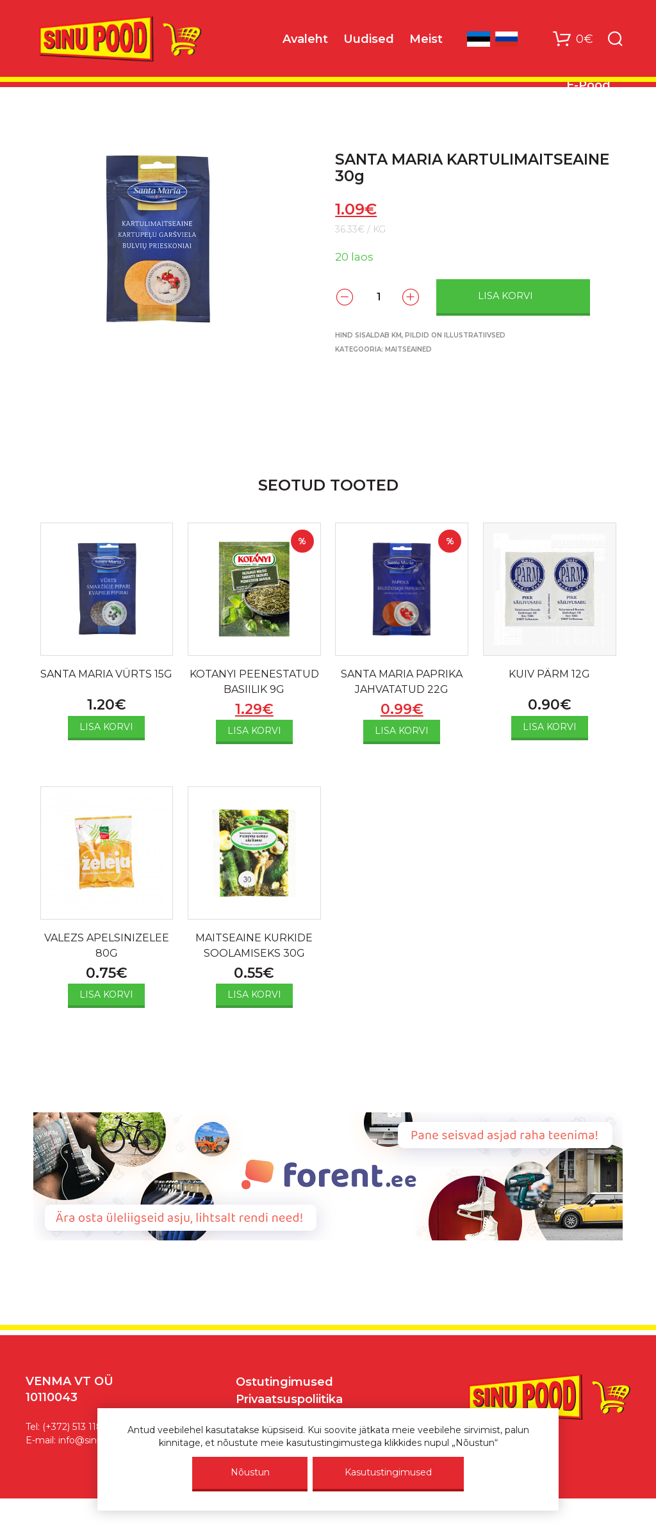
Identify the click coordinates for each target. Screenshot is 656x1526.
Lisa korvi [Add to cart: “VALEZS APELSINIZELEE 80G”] (106, 994)
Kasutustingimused (388, 1472)
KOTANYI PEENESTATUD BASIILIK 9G (254, 681)
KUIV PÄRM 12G (549, 674)
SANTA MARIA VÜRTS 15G (106, 674)
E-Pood (588, 85)
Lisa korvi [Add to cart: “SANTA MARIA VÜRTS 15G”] (106, 727)
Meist (426, 39)
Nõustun (250, 1472)
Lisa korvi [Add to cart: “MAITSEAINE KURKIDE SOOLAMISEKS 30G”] (254, 994)
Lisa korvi (505, 296)
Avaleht (305, 39)
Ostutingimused (284, 1382)
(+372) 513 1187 (75, 1427)
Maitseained (408, 349)
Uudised (368, 39)
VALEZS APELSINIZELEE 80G (106, 945)
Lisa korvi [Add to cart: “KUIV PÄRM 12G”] (550, 727)
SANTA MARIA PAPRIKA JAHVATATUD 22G (402, 681)
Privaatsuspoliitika (289, 1399)
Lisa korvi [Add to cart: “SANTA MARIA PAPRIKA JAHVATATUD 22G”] (402, 730)
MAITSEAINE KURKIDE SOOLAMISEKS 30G (254, 945)
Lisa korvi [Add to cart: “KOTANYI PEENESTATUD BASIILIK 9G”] (254, 730)
